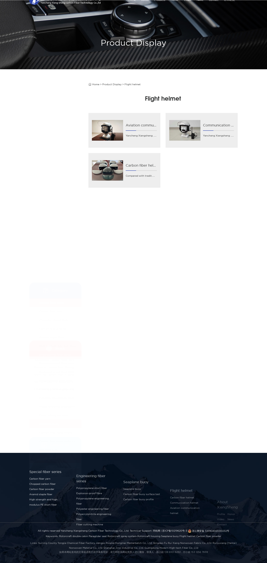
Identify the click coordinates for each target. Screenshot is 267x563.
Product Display (112, 84)
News (200, 8)
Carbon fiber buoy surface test (59, 249)
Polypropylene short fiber (55, 188)
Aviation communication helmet (60, 275)
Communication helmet (54, 284)
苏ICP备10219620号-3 (174, 535)
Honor (174, 8)
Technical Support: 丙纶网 (145, 535)
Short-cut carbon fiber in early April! (58, 362)
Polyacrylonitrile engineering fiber (60, 214)
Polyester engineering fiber (56, 206)
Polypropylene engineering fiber (60, 197)
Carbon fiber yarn (50, 119)
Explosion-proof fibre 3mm (56, 180)
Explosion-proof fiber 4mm (57, 171)
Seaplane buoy (49, 232)
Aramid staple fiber (51, 145)
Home (132, 8)
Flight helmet (48, 266)
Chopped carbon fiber (53, 128)
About (145, 8)
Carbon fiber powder (53, 136)
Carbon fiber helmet (52, 292)
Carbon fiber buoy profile (55, 240)
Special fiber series (51, 111)
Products (159, 8)
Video (187, 8)
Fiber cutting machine (53, 223)
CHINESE (229, 8)
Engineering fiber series (55, 163)
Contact (213, 8)
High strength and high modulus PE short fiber (60, 154)
